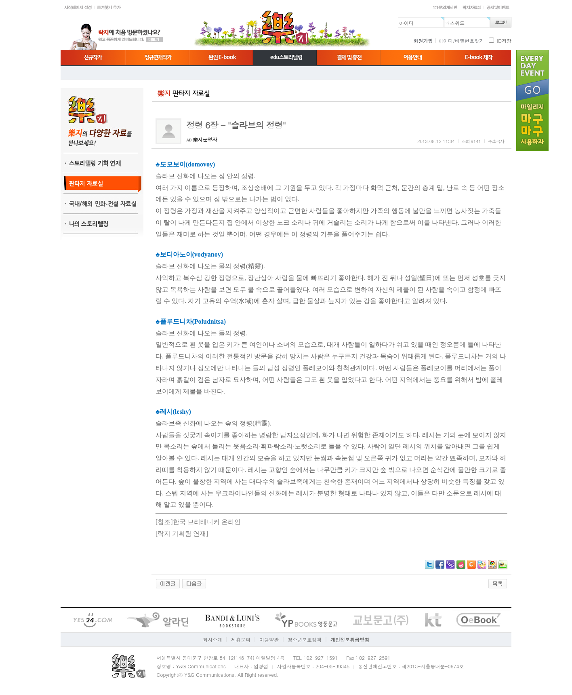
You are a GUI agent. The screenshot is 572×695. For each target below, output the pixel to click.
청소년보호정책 (305, 639)
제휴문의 (240, 639)
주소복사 (496, 141)
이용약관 (269, 639)
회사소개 (212, 639)
